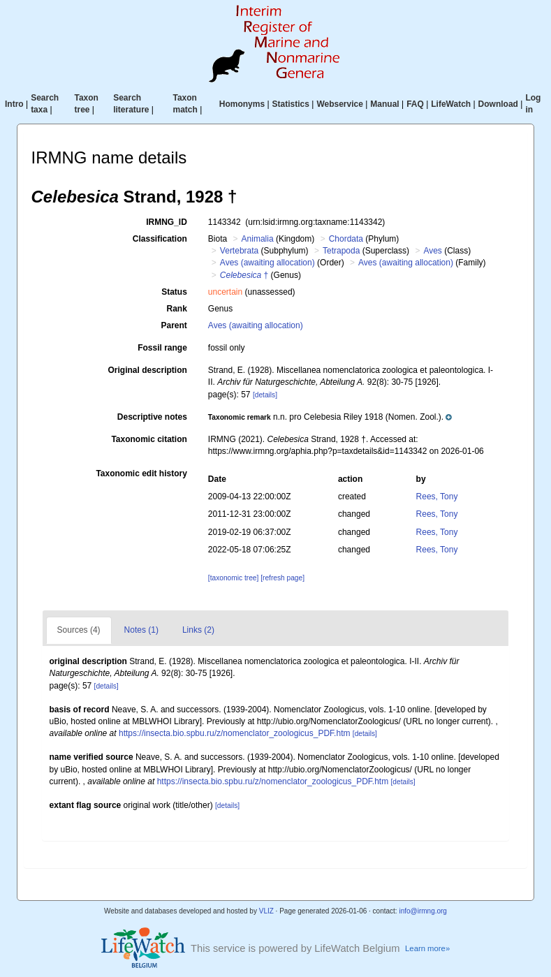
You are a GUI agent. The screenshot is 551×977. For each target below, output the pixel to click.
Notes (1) (141, 630)
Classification (160, 239)
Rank (177, 309)
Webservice (339, 104)
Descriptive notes (152, 417)
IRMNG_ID (166, 222)
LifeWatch (451, 104)
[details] (265, 395)
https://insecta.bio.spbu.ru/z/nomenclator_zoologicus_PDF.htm (235, 733)
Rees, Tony (437, 496)
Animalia (258, 239)
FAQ (415, 104)
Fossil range (162, 348)
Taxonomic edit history (141, 473)
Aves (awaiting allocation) (267, 262)
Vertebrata (239, 251)
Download (498, 104)
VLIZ (266, 911)
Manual (384, 104)
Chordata (346, 239)
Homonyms (242, 104)
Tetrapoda (341, 251)
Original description (147, 370)
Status (174, 292)
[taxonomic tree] (233, 578)
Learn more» (427, 948)
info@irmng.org (423, 911)
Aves (432, 251)
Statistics (290, 104)
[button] (330, 417)
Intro (14, 104)
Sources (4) (79, 630)
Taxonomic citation (148, 439)
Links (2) (198, 630)
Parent (173, 325)
